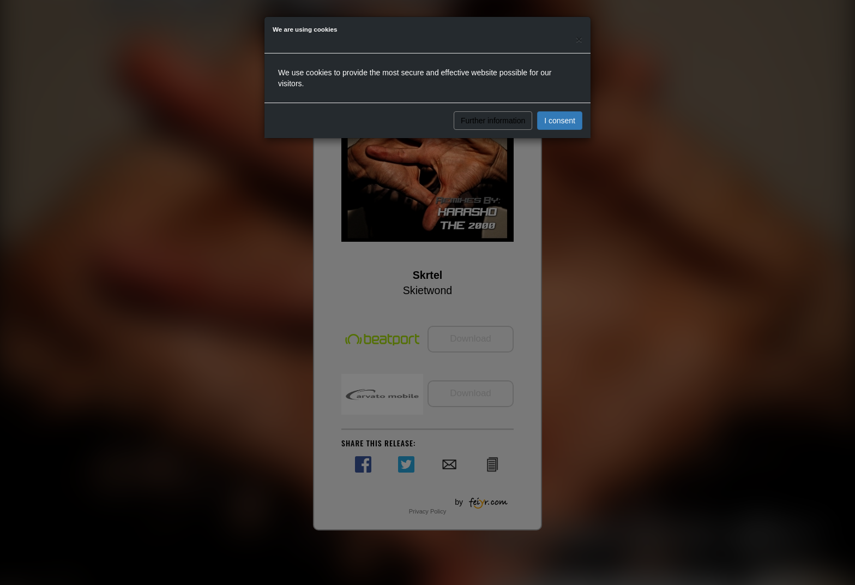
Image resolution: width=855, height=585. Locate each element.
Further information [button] (493, 120)
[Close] (579, 39)
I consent (559, 120)
